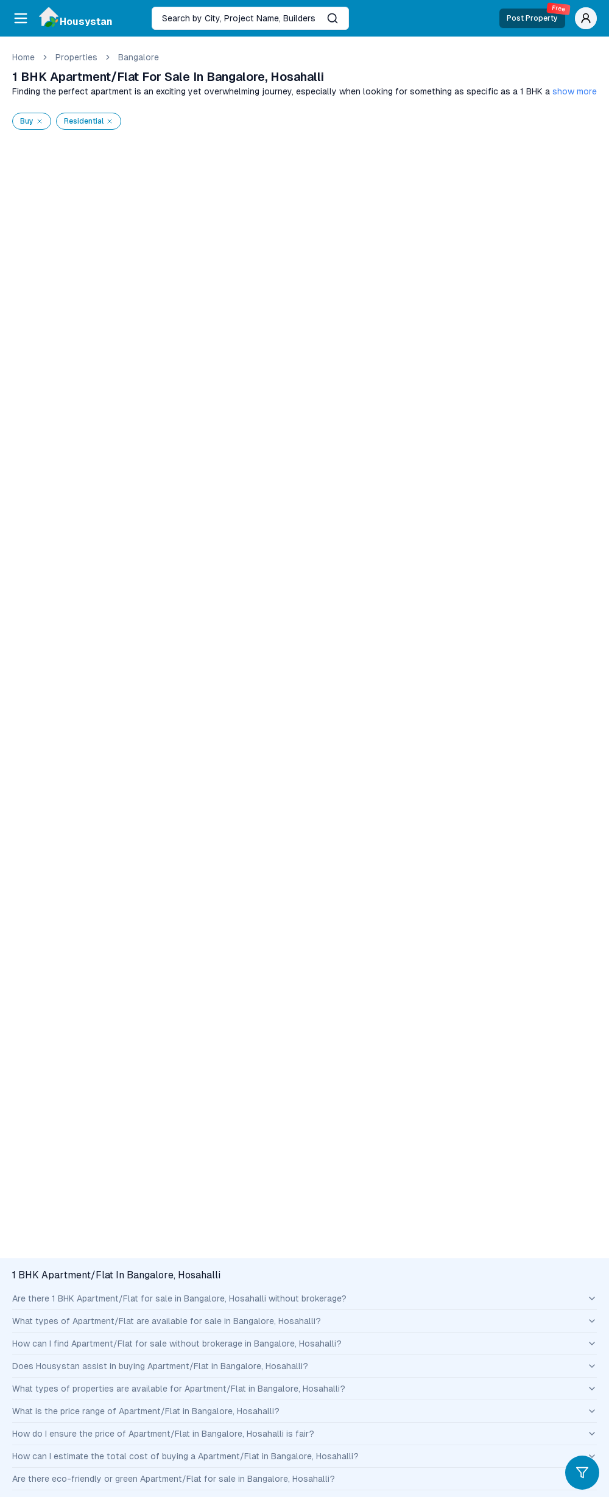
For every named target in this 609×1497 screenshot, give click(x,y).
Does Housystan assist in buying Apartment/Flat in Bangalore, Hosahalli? (304, 1366)
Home (23, 57)
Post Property (536, 16)
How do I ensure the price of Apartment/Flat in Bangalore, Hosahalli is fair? (304, 1434)
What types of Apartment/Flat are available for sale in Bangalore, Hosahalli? (304, 1321)
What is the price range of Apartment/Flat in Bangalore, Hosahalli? (304, 1411)
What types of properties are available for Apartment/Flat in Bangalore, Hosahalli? (304, 1388)
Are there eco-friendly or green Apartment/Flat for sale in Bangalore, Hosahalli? (304, 1479)
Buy (31, 121)
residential (88, 121)
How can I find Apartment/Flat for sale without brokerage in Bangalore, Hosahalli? (304, 1343)
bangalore (138, 57)
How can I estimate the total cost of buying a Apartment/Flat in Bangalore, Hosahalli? (304, 1456)
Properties (76, 57)
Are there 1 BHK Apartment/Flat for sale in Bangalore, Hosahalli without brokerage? (304, 1298)
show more (574, 91)
